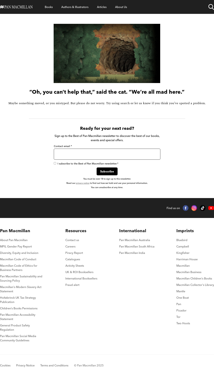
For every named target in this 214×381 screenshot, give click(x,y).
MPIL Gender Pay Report (16, 246)
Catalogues (72, 259)
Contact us (72, 240)
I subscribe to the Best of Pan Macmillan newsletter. (86, 163)
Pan (178, 304)
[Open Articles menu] (102, 7)
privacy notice (83, 183)
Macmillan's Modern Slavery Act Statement (20, 289)
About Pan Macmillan (14, 240)
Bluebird (181, 240)
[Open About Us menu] (121, 7)
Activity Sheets (74, 265)
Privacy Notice (25, 365)
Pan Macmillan (15, 230)
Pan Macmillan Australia (134, 240)
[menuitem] (22, 241)
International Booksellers (81, 278)
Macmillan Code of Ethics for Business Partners (18, 268)
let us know (142, 103)
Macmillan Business (188, 272)
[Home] (16, 7)
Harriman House (187, 259)
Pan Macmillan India (132, 253)
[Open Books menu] (48, 7)
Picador (181, 310)
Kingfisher (182, 253)
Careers (70, 246)
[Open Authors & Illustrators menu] (75, 7)
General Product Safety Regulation (15, 327)
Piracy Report (74, 253)
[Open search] (211, 7)
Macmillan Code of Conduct (18, 259)
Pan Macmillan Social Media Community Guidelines (18, 338)
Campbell (182, 246)
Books (49, 7)
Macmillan (183, 265)
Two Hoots (183, 323)
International (132, 230)
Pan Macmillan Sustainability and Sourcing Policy (21, 278)
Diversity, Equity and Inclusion (19, 253)
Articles (102, 7)
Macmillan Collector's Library (195, 285)
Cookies (5, 365)
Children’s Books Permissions (18, 308)
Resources (75, 230)
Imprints (185, 230)
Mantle (180, 291)
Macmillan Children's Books (194, 278)
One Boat (182, 297)
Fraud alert (72, 285)
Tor (178, 317)
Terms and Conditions (54, 365)
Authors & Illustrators (74, 7)
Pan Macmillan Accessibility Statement (17, 317)
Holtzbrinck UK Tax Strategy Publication (18, 300)
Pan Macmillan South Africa (137, 246)
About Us (121, 7)
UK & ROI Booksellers (79, 272)
